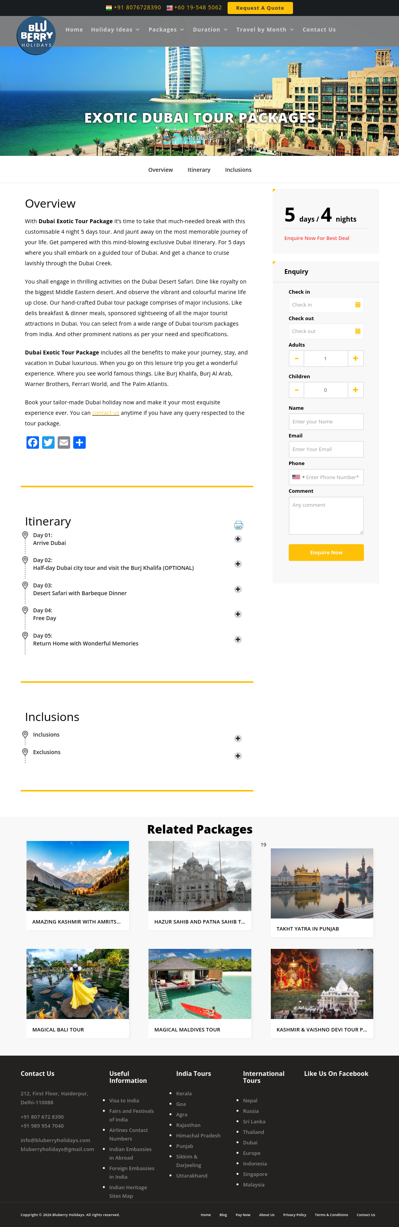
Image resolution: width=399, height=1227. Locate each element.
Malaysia (254, 1184)
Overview (160, 169)
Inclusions (238, 169)
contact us (106, 412)
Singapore (255, 1174)
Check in (299, 291)
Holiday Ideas (116, 29)
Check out (301, 318)
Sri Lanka (254, 1121)
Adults (297, 344)
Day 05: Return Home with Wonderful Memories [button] (137, 639)
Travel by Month (266, 29)
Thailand (253, 1131)
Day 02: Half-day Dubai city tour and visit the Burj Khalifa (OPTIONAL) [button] (137, 563)
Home (74, 29)
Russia (251, 1110)
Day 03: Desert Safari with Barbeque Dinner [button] (137, 589)
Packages (166, 29)
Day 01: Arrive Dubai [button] (137, 539)
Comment (301, 490)
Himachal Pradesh (198, 1135)
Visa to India (124, 1100)
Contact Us (319, 29)
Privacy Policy (294, 1214)
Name (296, 407)
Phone (297, 463)
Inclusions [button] (137, 735)
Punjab (184, 1145)
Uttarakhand (191, 1175)
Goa (181, 1103)
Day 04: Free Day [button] (137, 614)
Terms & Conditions (331, 1214)
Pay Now (243, 1214)
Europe (252, 1152)
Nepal (250, 1100)
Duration (211, 29)
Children (299, 376)
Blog (223, 1214)
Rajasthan (188, 1124)
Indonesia (255, 1163)
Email (296, 435)
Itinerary (199, 169)
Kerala (184, 1093)
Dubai (250, 1142)
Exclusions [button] (137, 752)
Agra (181, 1114)
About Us (267, 1214)
